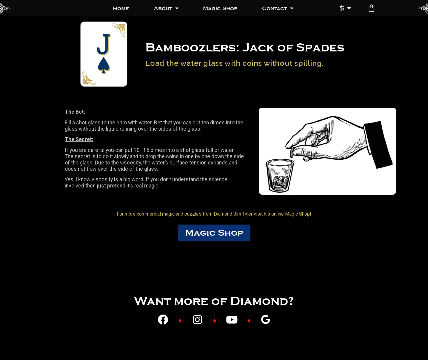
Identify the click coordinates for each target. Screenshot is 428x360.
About (166, 8)
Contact (277, 8)
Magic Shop (220, 8)
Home (121, 8)
